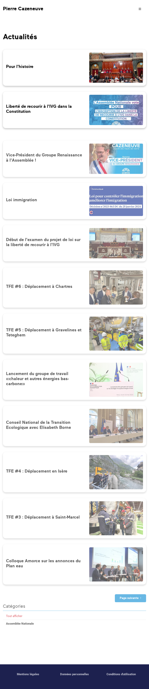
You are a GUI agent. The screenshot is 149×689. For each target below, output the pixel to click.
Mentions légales (28, 674)
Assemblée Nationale (20, 636)
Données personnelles (74, 674)
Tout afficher (14, 628)
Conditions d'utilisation (121, 674)
